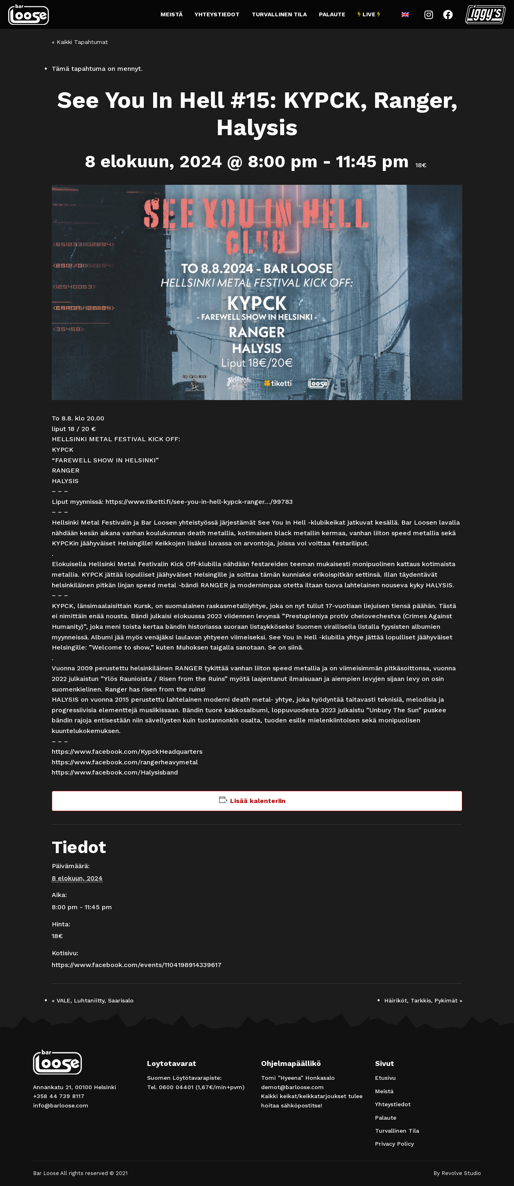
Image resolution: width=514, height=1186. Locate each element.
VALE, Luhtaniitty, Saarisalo (93, 1000)
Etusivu (385, 1077)
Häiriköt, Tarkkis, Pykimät (423, 1000)
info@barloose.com (60, 1105)
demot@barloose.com (292, 1087)
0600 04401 (176, 1087)
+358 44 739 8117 (58, 1096)
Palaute (332, 14)
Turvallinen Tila (279, 14)
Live (369, 14)
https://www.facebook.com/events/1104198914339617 (137, 965)
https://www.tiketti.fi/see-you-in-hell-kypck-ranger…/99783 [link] (199, 501)
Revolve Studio (461, 1173)
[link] (127, 751)
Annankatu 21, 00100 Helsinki (74, 1087)
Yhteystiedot (217, 14)
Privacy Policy (394, 1143)
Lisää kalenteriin (258, 801)
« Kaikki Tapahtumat (80, 42)
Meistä (171, 14)
